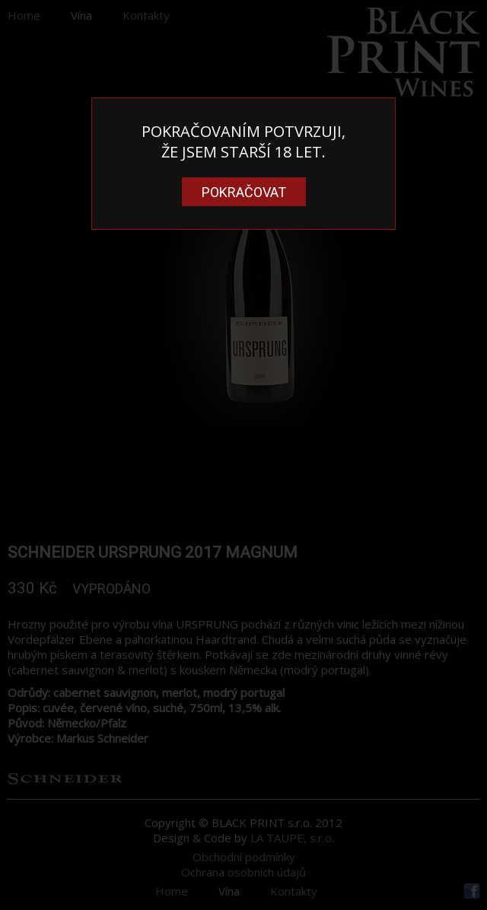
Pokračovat (244, 192)
